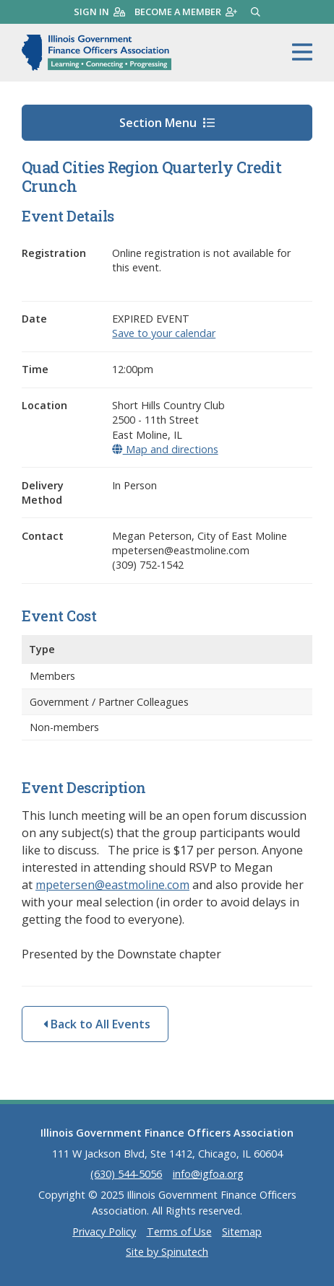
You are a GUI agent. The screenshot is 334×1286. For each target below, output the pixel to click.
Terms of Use (179, 1231)
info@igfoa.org (208, 1174)
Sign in (99, 11)
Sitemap (242, 1231)
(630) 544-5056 (126, 1174)
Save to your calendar (163, 333)
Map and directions (165, 449)
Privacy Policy (104, 1231)
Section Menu (167, 123)
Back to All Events (96, 1024)
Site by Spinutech (167, 1252)
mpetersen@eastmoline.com (112, 885)
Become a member (185, 11)
